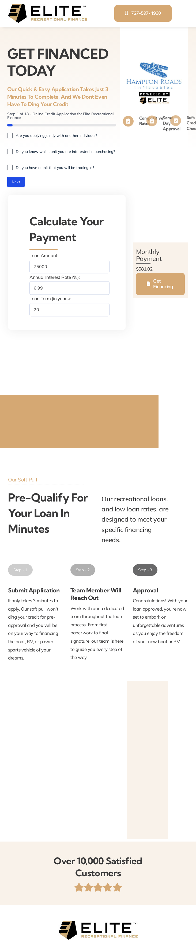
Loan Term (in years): (50, 299)
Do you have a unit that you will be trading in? (55, 167)
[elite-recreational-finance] (47, 6)
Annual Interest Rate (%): (54, 277)
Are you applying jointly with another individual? (56, 135)
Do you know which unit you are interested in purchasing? (65, 151)
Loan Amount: (43, 256)
